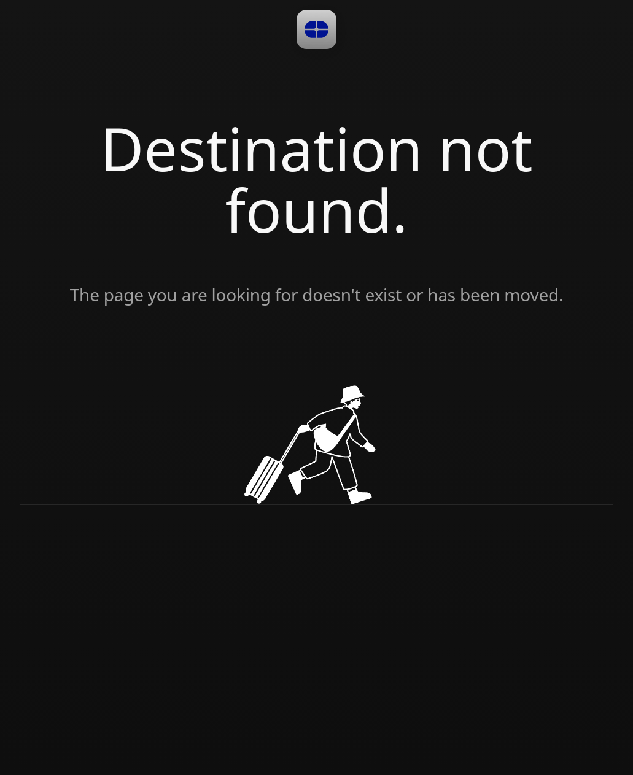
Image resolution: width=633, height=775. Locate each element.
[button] (316, 29)
